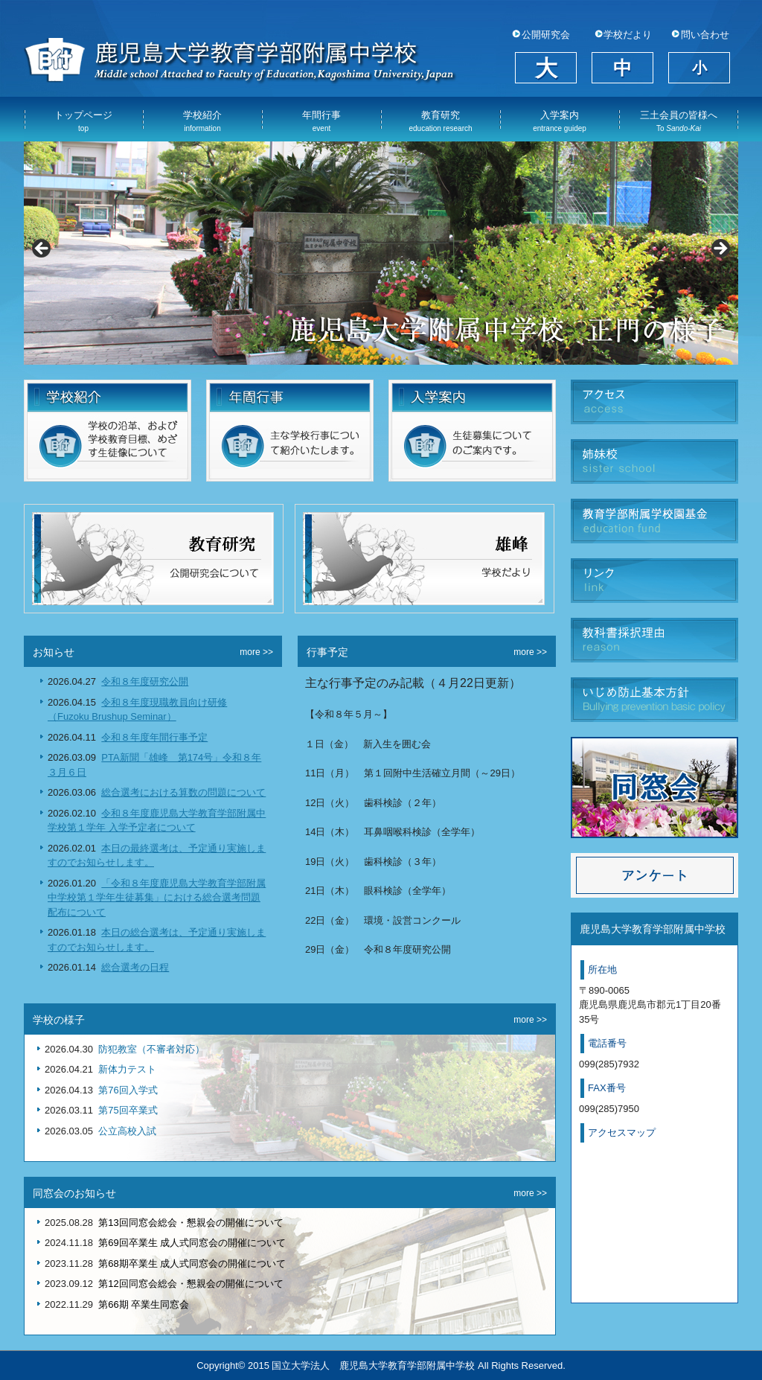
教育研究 (440, 120)
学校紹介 (202, 120)
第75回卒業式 (127, 1110)
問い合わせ (705, 35)
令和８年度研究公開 (144, 681)
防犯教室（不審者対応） (151, 1049)
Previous (42, 249)
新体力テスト (127, 1069)
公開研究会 (546, 35)
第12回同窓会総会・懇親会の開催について (190, 1283)
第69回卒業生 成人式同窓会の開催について (192, 1242)
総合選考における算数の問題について (183, 792)
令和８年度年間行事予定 (154, 737)
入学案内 (559, 120)
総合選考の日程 (135, 967)
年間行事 (321, 120)
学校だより (627, 35)
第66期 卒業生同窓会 (143, 1304)
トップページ (83, 120)
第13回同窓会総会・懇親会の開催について (190, 1222)
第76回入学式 (127, 1090)
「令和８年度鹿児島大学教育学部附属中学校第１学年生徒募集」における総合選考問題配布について (157, 898)
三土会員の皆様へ (678, 120)
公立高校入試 (127, 1131)
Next (719, 249)
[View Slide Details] (381, 253)
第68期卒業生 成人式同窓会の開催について (192, 1263)
